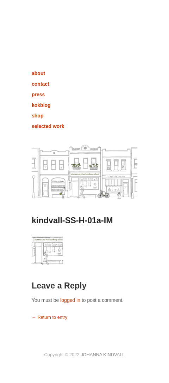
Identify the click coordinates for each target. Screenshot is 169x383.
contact (40, 83)
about (38, 73)
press (38, 94)
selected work (48, 126)
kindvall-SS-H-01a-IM (72, 220)
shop (37, 115)
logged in (70, 300)
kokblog (41, 105)
